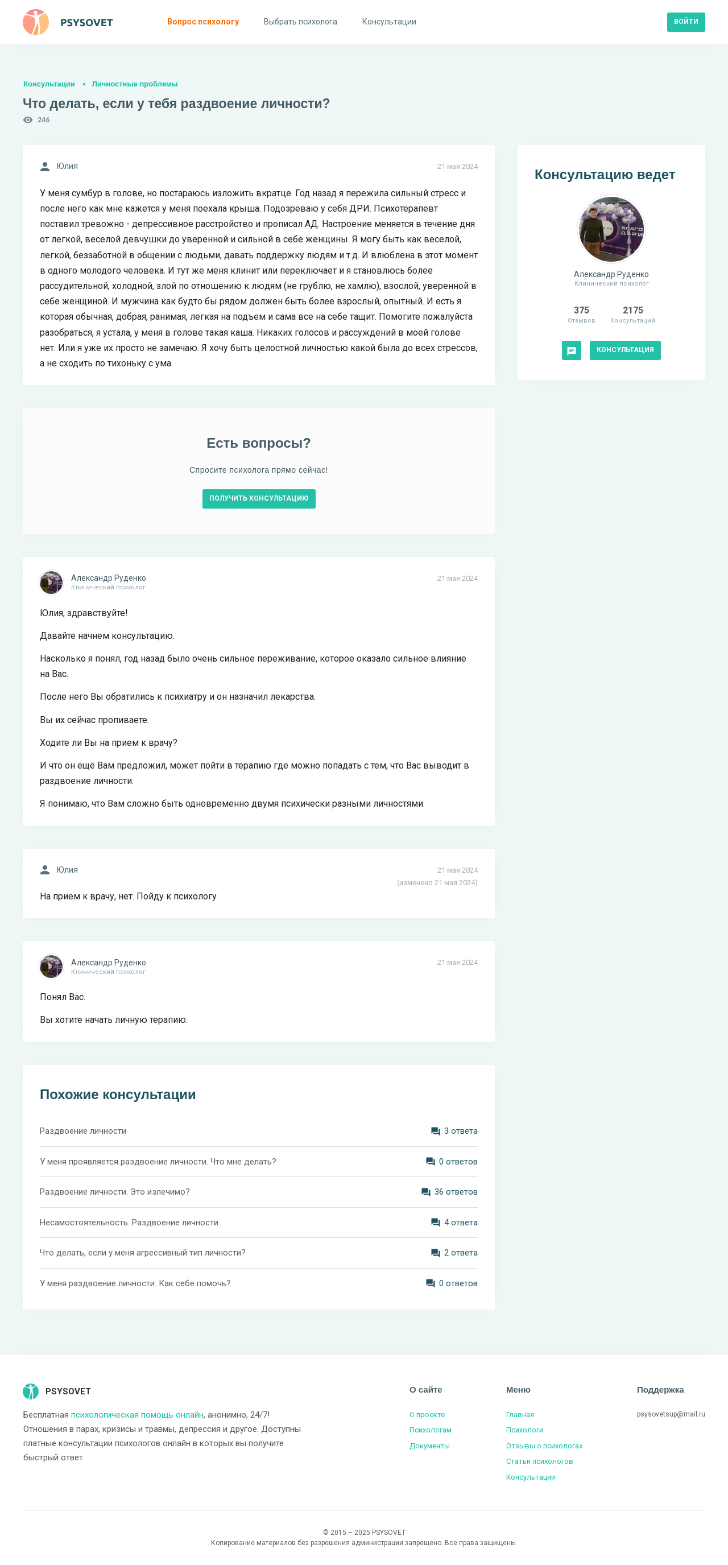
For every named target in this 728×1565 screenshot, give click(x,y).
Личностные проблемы (135, 84)
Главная (520, 1414)
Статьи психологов (539, 1461)
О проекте (427, 1414)
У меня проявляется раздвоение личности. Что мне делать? (158, 1162)
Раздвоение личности (83, 1131)
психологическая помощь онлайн (137, 1415)
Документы (430, 1446)
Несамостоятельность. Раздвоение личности (129, 1222)
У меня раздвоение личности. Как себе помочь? (135, 1283)
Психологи (524, 1430)
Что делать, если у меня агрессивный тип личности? (143, 1253)
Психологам (431, 1430)
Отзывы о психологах (544, 1446)
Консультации (49, 84)
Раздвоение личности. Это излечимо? (115, 1192)
